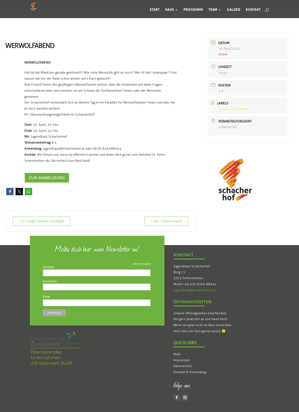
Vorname (48, 267)
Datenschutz (182, 366)
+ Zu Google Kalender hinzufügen (41, 221)
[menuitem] (155, 9)
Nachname (50, 281)
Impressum (181, 360)
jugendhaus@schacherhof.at (194, 290)
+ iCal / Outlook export (166, 221)
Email (48, 297)
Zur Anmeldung (47, 177)
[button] (9, 191)
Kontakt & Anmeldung (189, 372)
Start (177, 354)
